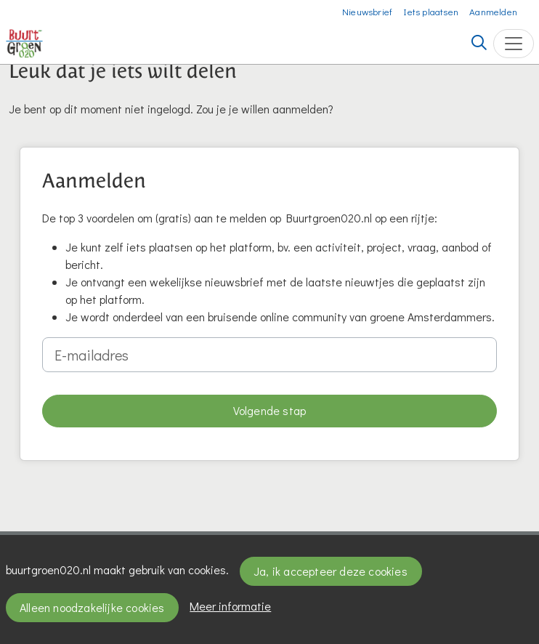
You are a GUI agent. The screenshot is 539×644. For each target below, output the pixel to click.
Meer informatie (230, 605)
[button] (269, 411)
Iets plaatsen (430, 11)
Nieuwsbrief (367, 11)
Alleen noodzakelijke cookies (92, 607)
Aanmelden (493, 11)
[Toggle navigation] (513, 43)
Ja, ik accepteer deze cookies (331, 571)
